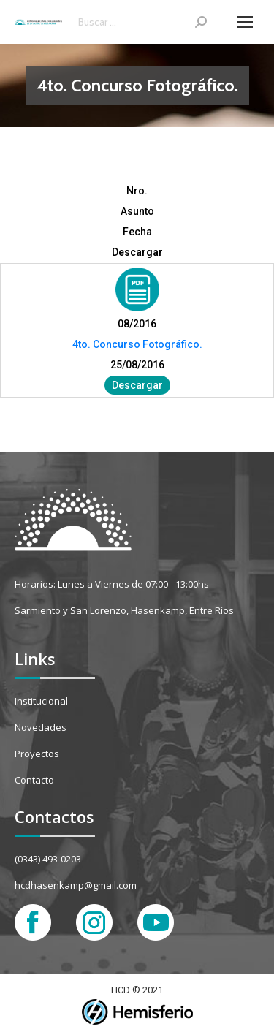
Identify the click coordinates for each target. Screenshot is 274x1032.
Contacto (34, 779)
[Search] (142, 22)
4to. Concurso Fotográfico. (137, 344)
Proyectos (37, 753)
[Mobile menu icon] (244, 22)
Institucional (41, 700)
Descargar (137, 385)
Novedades (40, 727)
